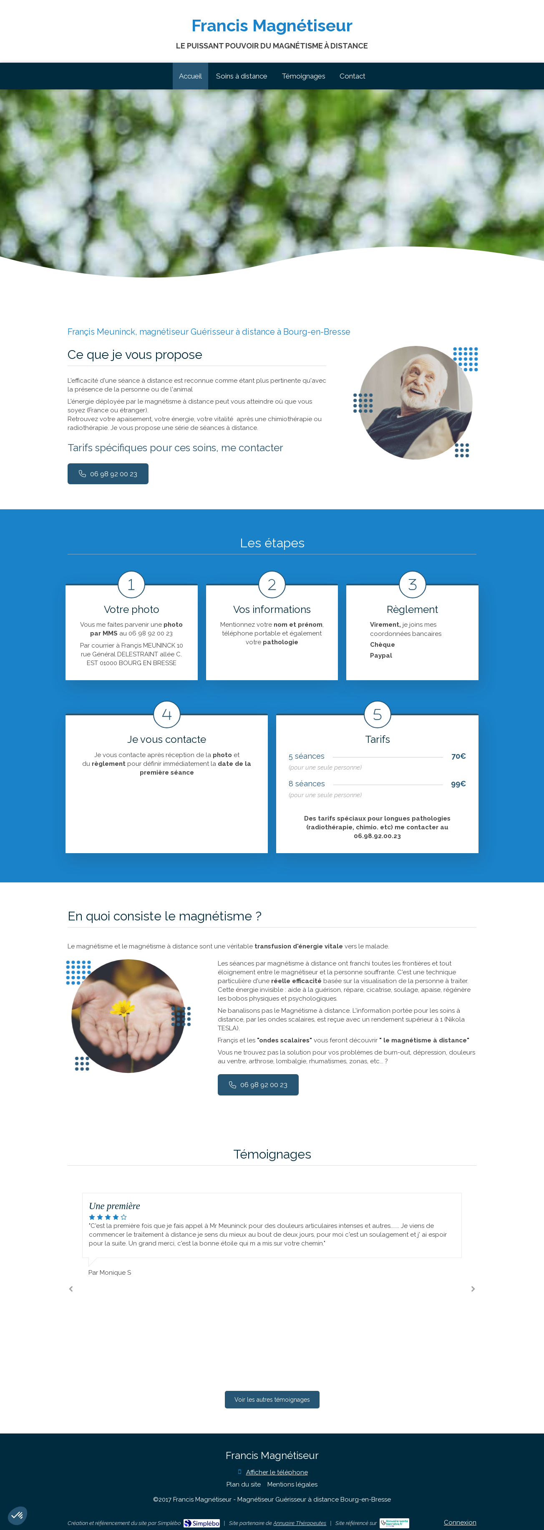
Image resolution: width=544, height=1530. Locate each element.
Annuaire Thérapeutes (299, 1523)
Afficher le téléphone (277, 1472)
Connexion (460, 1522)
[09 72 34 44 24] (108, 473)
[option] (272, 1235)
